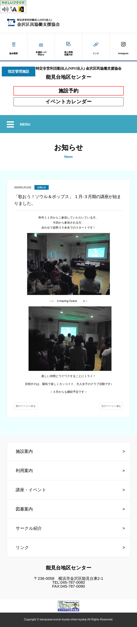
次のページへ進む (111, 406)
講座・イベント (31, 489)
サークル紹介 (29, 528)
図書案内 (24, 509)
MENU (25, 124)
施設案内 (24, 451)
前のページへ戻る (26, 406)
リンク (22, 547)
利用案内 (24, 470)
